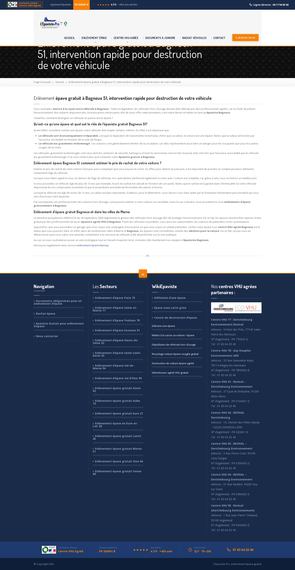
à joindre (160, 38)
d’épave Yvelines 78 (117, 320)
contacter (47, 336)
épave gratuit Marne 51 (117, 450)
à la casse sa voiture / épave (173, 335)
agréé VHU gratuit (170, 372)
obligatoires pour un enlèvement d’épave (58, 302)
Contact (219, 38)
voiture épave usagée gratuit (175, 354)
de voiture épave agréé (173, 363)
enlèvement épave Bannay (93, 245)
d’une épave (170, 298)
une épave (163, 326)
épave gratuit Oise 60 (119, 461)
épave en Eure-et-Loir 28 (115, 424)
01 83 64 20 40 (245, 37)
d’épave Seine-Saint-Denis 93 (117, 354)
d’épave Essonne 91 (117, 330)
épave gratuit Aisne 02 (117, 389)
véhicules (194, 38)
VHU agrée (126, 38)
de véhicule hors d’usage (174, 344)
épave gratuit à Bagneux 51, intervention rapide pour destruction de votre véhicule (123, 98)
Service (59, 82)
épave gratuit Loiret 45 (117, 437)
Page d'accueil (42, 82)
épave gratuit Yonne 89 (117, 472)
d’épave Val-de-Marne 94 (113, 367)
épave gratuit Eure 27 (119, 413)
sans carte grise (170, 308)
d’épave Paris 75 (115, 298)
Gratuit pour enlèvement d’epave (59, 325)
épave (94, 38)
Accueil (69, 38)
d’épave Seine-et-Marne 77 (115, 309)
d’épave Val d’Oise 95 (118, 378)
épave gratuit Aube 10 (116, 402)
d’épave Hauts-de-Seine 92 (115, 341)
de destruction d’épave (175, 317)
